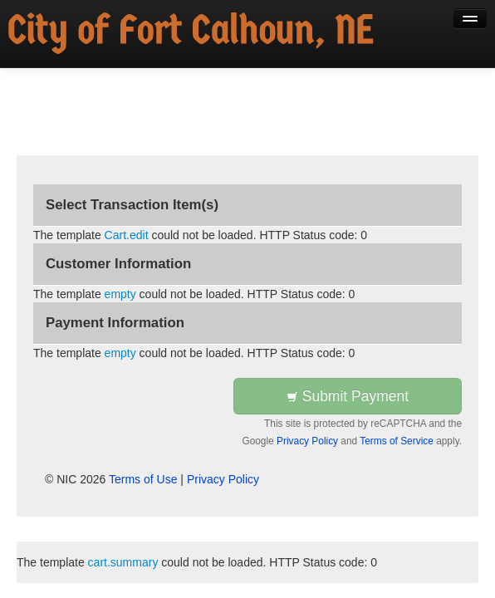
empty (120, 294)
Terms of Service (397, 441)
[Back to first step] (191, 33)
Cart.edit (127, 235)
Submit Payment (348, 396)
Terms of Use (143, 479)
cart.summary (123, 562)
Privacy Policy (307, 441)
